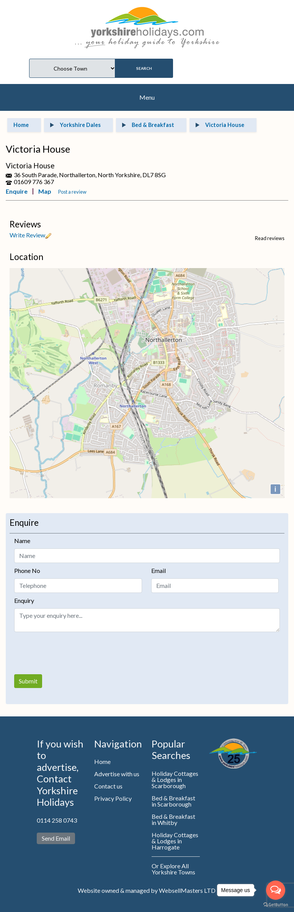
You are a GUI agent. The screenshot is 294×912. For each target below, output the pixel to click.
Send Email (56, 838)
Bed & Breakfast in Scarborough (173, 801)
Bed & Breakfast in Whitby (173, 819)
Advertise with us (116, 773)
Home (102, 761)
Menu (147, 97)
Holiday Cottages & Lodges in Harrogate (175, 841)
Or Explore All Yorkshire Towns (173, 869)
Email (158, 570)
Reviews (25, 224)
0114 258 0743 (57, 820)
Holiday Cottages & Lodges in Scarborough (175, 779)
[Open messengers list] (275, 890)
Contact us (108, 786)
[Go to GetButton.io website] (275, 904)
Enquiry (24, 600)
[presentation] (72, 653)
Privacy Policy (113, 798)
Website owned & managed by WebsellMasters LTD (147, 890)
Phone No (27, 570)
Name (22, 540)
